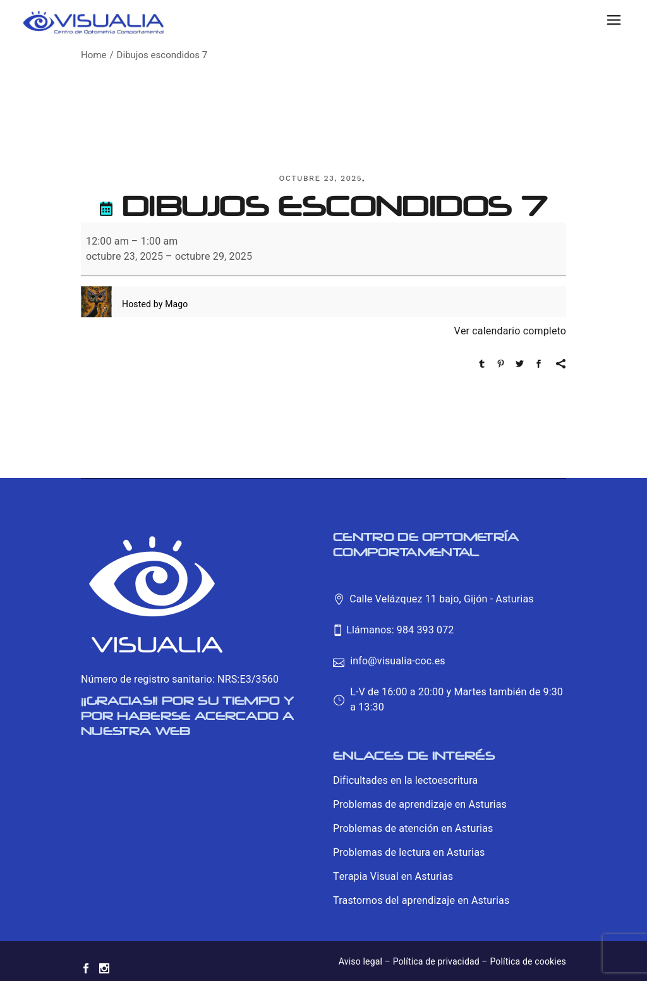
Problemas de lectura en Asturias (409, 852)
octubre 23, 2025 (320, 178)
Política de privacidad (436, 961)
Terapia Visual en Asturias (393, 876)
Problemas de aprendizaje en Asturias (420, 804)
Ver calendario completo (510, 331)
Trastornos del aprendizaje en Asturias (421, 900)
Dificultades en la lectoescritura (405, 780)
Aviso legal (360, 961)
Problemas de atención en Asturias (413, 828)
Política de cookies (528, 961)
